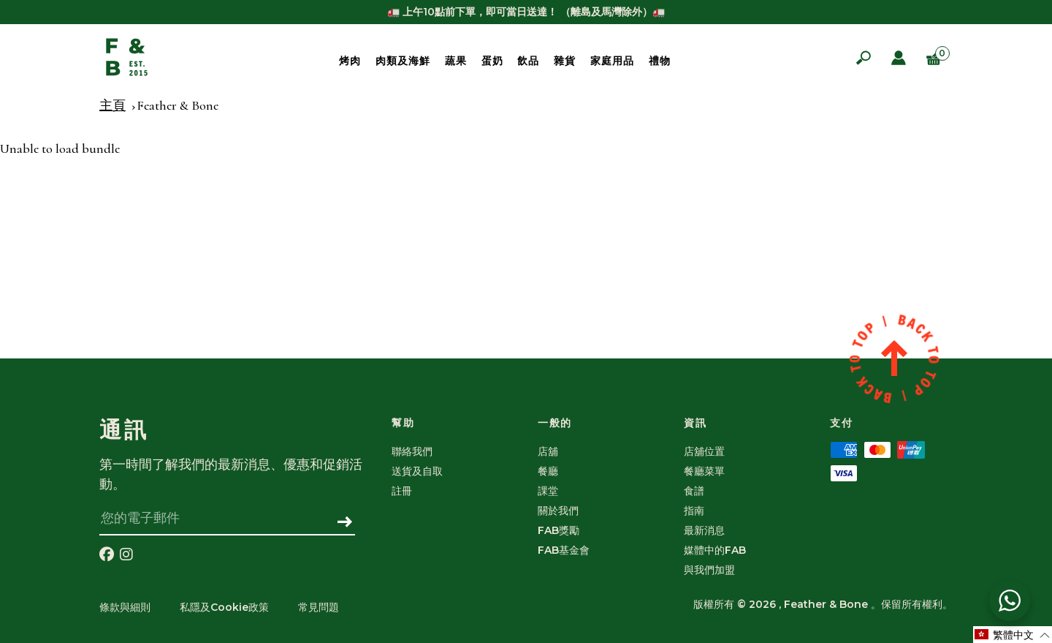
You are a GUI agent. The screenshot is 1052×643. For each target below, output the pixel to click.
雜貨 (565, 60)
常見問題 (318, 607)
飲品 (528, 60)
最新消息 (704, 530)
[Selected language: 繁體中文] (1012, 634)
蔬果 (456, 60)
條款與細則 (124, 607)
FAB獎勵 (558, 530)
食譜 (694, 490)
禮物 (660, 60)
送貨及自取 (417, 471)
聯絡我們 (412, 451)
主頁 (112, 105)
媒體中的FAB (715, 550)
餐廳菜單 (704, 471)
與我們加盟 (709, 569)
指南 (694, 510)
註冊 (402, 490)
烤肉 (350, 60)
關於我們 (558, 510)
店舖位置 (704, 451)
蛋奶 (492, 60)
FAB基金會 (564, 550)
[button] (1012, 634)
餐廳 (548, 471)
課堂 (548, 490)
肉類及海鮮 (403, 60)
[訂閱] (345, 523)
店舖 (548, 451)
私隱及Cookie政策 (224, 607)
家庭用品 (612, 60)
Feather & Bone (177, 105)
